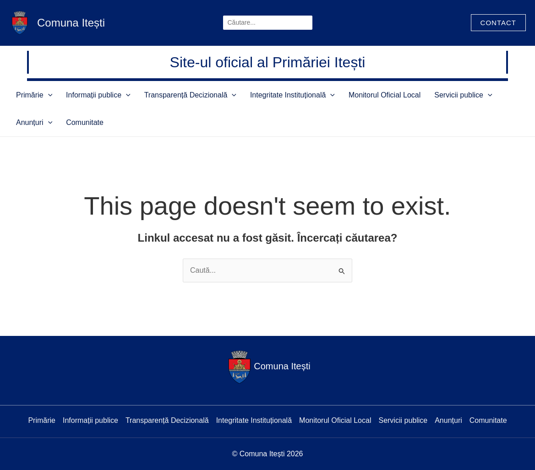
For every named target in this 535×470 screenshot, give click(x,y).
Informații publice (84, 95)
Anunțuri (465, 95)
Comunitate (30, 122)
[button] (498, 22)
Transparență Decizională (167, 95)
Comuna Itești (71, 22)
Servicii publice (413, 95)
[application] (43, 95)
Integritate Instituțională (260, 95)
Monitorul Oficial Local (343, 95)
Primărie (29, 95)
